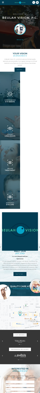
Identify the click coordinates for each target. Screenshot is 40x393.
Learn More (19, 69)
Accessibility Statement (14, 381)
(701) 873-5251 (20, 371)
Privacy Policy (23, 381)
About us (20, 39)
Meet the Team (19, 205)
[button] (37, 272)
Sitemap (29, 381)
